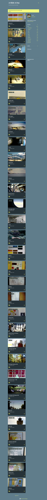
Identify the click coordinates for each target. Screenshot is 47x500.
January (29, 40)
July (28, 31)
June (29, 32)
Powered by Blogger (23, 498)
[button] (24, 26)
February (29, 39)
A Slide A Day (14, 3)
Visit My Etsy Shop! (30, 21)
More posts (17, 495)
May (28, 34)
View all (10, 11)
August (29, 29)
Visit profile (33, 16)
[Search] (38, 3)
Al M (33, 15)
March (29, 37)
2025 (28, 26)
